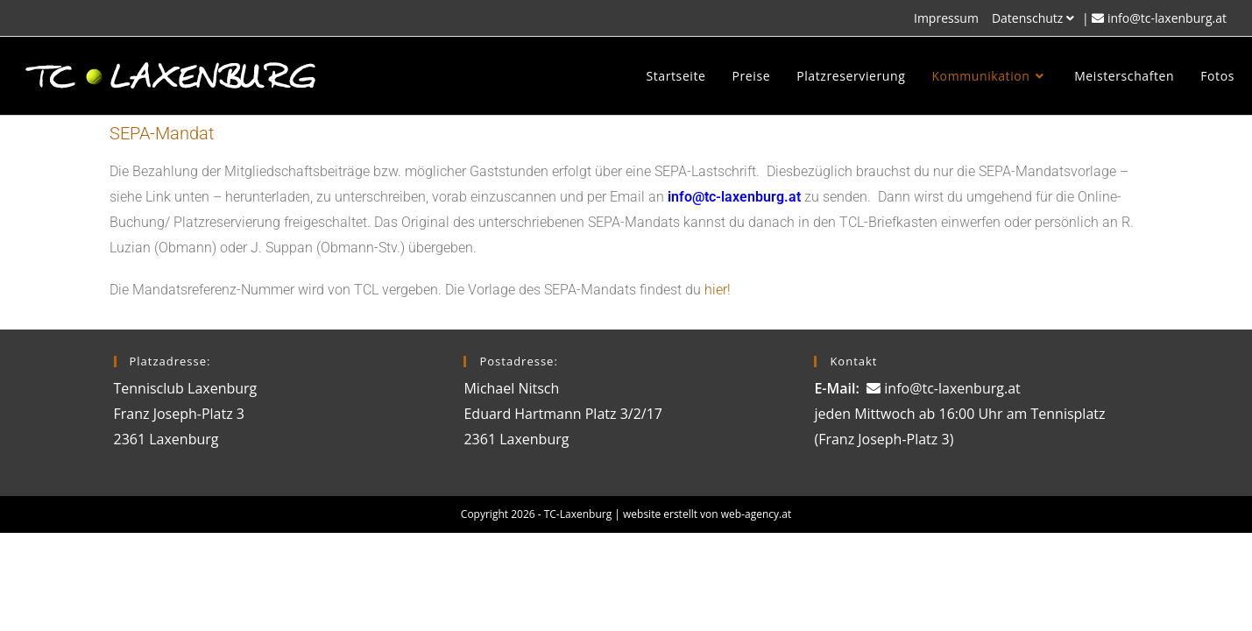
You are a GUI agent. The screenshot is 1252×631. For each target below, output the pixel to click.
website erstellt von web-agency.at (707, 514)
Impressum (946, 18)
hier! (717, 289)
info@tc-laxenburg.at (1167, 18)
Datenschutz (1035, 18)
